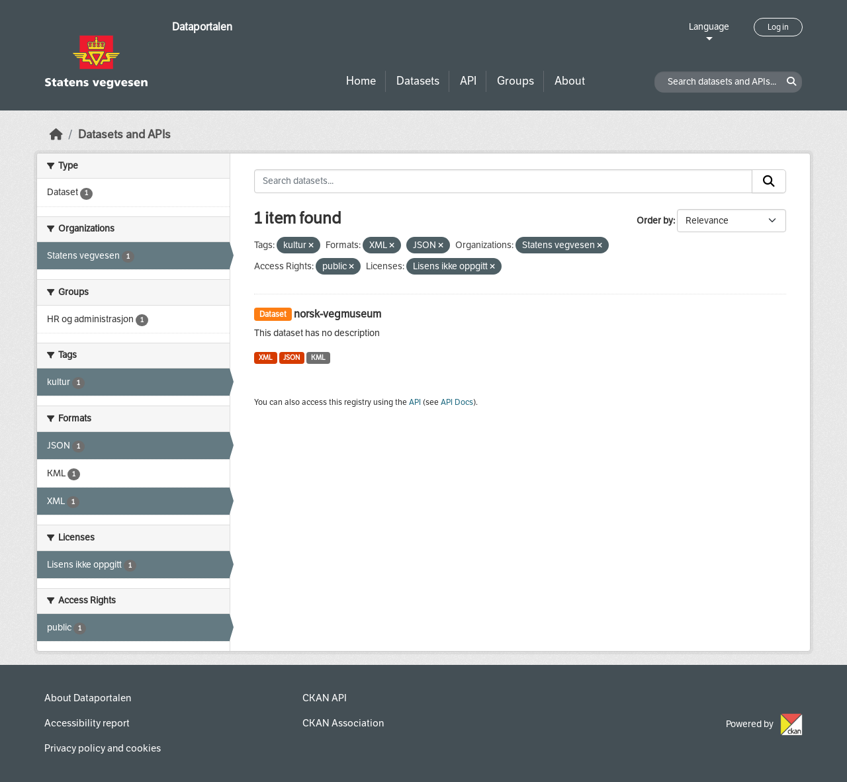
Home (361, 81)
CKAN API (324, 698)
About (570, 81)
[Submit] (769, 181)
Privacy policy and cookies (102, 748)
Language (709, 26)
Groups (515, 81)
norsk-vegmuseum (337, 314)
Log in (778, 27)
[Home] (56, 135)
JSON (291, 357)
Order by (655, 220)
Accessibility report (87, 723)
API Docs (457, 402)
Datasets (417, 81)
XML (266, 357)
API (468, 81)
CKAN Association (343, 723)
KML (318, 357)
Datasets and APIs (124, 135)
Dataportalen (202, 27)
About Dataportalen (87, 698)
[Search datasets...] (503, 181)
